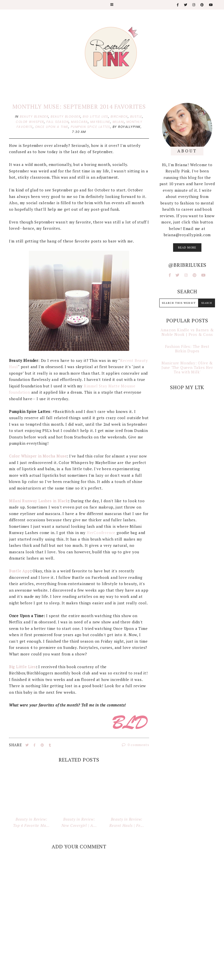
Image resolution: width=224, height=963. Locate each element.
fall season (57, 122)
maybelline (100, 122)
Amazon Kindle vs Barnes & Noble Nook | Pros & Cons (187, 332)
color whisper (30, 122)
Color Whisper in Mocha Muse (38, 455)
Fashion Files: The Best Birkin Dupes (187, 348)
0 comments (135, 744)
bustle (136, 116)
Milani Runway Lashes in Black (38, 500)
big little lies (95, 116)
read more (187, 247)
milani (118, 122)
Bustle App (19, 570)
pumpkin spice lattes (90, 127)
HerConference (101, 532)
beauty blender (34, 116)
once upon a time (51, 127)
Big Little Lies (22, 666)
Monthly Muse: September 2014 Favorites (78, 106)
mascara (79, 122)
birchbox (119, 116)
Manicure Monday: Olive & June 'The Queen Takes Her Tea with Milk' (187, 367)
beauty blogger (66, 116)
